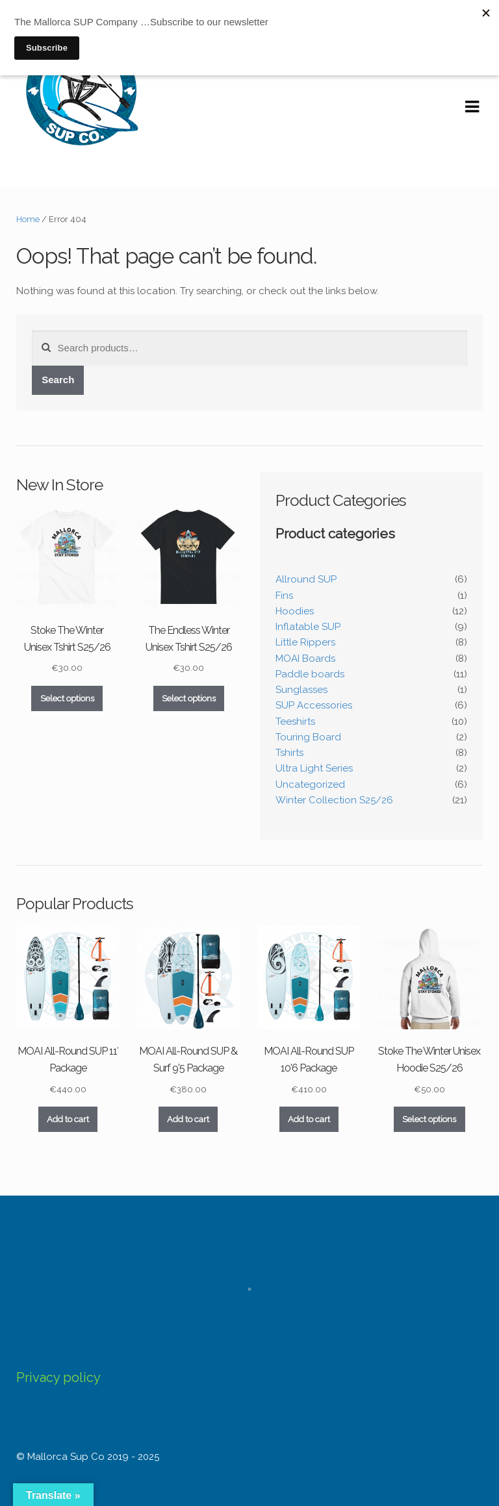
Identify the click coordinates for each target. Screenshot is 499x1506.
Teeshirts (295, 721)
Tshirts (289, 753)
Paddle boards (309, 674)
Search (58, 379)
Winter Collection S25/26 (334, 800)
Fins (284, 595)
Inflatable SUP (307, 627)
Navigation (472, 107)
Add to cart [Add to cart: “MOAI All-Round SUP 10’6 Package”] (309, 1119)
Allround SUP (306, 579)
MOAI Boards (305, 658)
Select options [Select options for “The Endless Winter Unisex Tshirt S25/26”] (189, 698)
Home (28, 219)
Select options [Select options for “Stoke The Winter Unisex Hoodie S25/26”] (429, 1119)
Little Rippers (305, 642)
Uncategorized (310, 784)
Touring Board (308, 737)
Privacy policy (58, 1377)
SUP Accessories (313, 705)
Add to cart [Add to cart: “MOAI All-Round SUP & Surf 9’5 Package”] (188, 1119)
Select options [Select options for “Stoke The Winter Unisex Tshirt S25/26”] (67, 698)
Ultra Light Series (314, 768)
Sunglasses (301, 690)
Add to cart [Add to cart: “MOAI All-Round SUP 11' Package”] (68, 1119)
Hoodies (294, 611)
